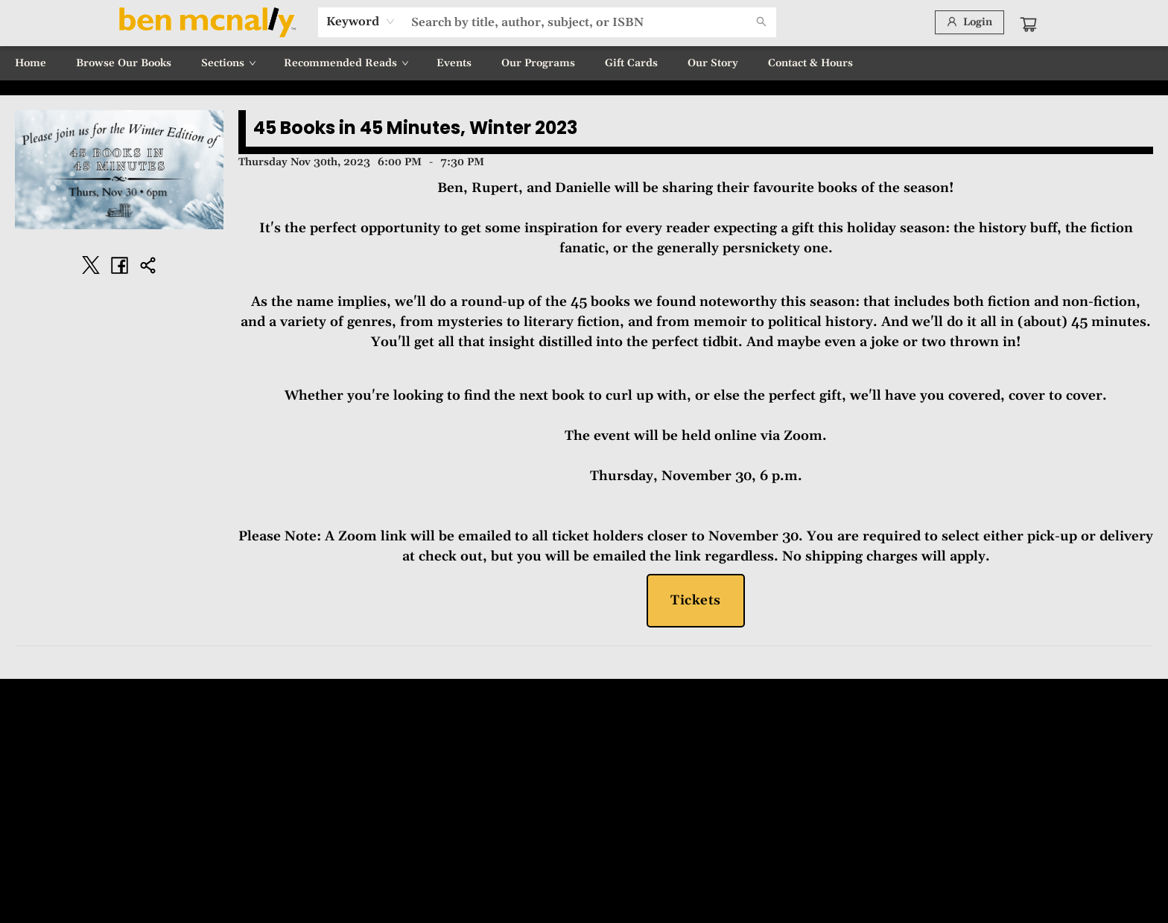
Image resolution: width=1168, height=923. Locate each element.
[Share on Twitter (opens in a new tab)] (91, 265)
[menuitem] (30, 63)
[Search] (761, 22)
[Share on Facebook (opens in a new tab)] (119, 265)
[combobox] (361, 21)
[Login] (969, 22)
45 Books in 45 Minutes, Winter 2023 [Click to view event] (415, 127)
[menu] (584, 63)
